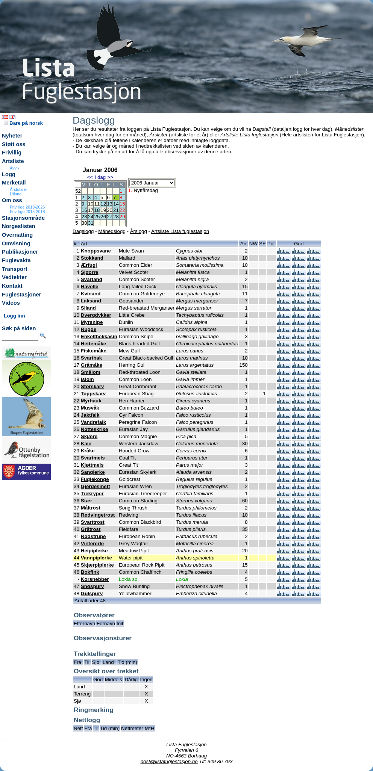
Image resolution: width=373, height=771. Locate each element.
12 (103, 204)
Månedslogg (112, 231)
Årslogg (138, 231)
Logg (8, 174)
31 (91, 223)
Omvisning (16, 243)
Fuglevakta (16, 260)
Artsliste (13, 161)
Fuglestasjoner (21, 295)
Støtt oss (14, 144)
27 (109, 216)
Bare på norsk (23, 123)
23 (84, 216)
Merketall (14, 183)
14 (116, 204)
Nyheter (12, 136)
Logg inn (14, 316)
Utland (15, 194)
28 (116, 216)
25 (97, 216)
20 (109, 210)
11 (97, 204)
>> (111, 177)
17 (91, 210)
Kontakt (12, 286)
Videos (11, 303)
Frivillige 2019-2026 (27, 207)
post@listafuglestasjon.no (169, 761)
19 (103, 210)
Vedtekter (14, 277)
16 (84, 210)
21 (116, 210)
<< (90, 177)
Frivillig (11, 153)
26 (103, 216)
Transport (14, 269)
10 (91, 204)
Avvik (14, 168)
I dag (100, 177)
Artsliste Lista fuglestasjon (180, 231)
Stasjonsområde (23, 218)
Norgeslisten (18, 226)
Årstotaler (18, 189)
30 (84, 223)
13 (109, 204)
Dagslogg (83, 231)
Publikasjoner (20, 252)
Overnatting (17, 235)
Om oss (12, 200)
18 (97, 210)
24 (91, 216)
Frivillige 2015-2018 (27, 211)
